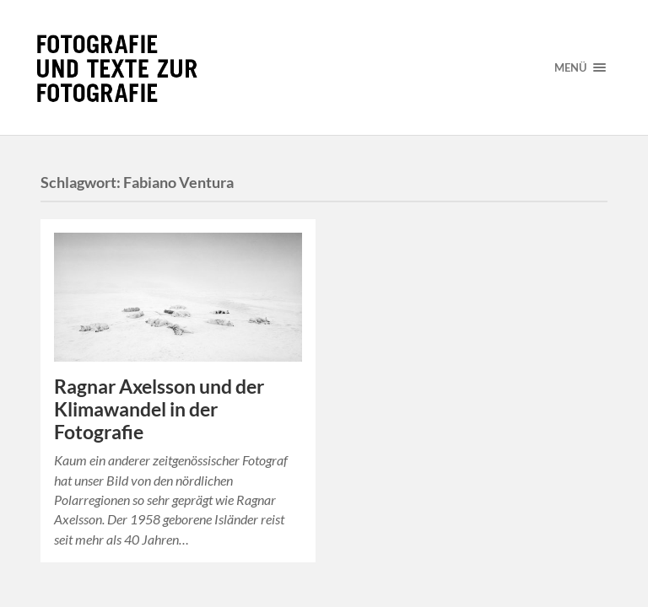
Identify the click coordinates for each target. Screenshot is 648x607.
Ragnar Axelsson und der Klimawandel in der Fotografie (159, 409)
